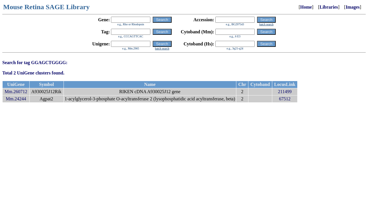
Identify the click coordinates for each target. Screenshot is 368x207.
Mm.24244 (16, 98)
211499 (285, 91)
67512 (285, 98)
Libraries (328, 7)
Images (353, 7)
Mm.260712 (16, 91)
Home (306, 7)
